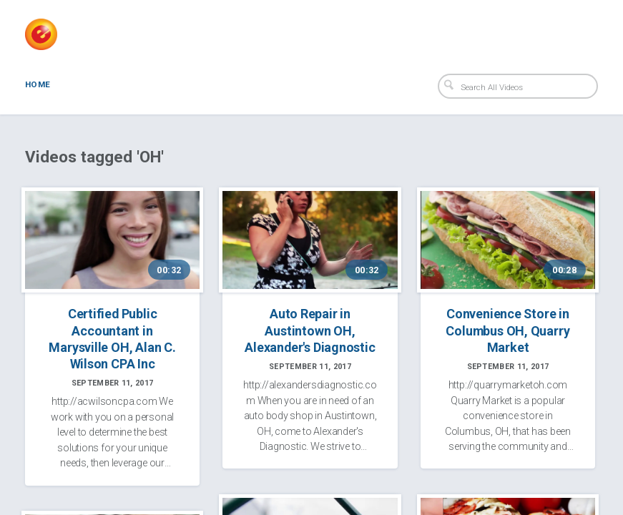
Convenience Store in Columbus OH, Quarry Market (507, 329)
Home (37, 84)
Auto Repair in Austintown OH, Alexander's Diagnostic (310, 329)
